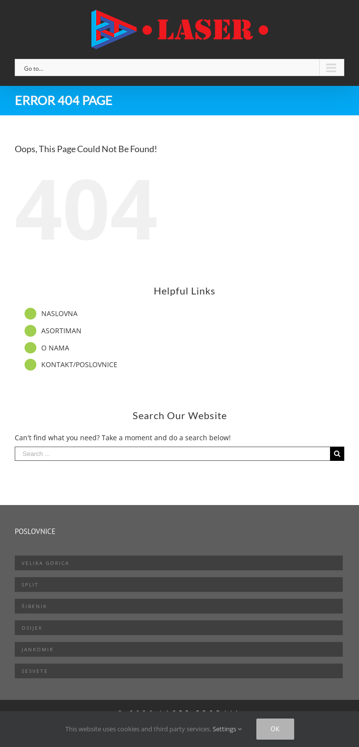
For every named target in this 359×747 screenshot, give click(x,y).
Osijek (32, 627)
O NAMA (55, 347)
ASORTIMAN (61, 330)
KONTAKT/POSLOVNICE (79, 364)
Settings (227, 728)
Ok (275, 728)
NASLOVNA (59, 313)
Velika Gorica (45, 563)
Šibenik (34, 606)
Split (30, 584)
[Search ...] (172, 454)
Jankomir (38, 649)
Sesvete (35, 670)
